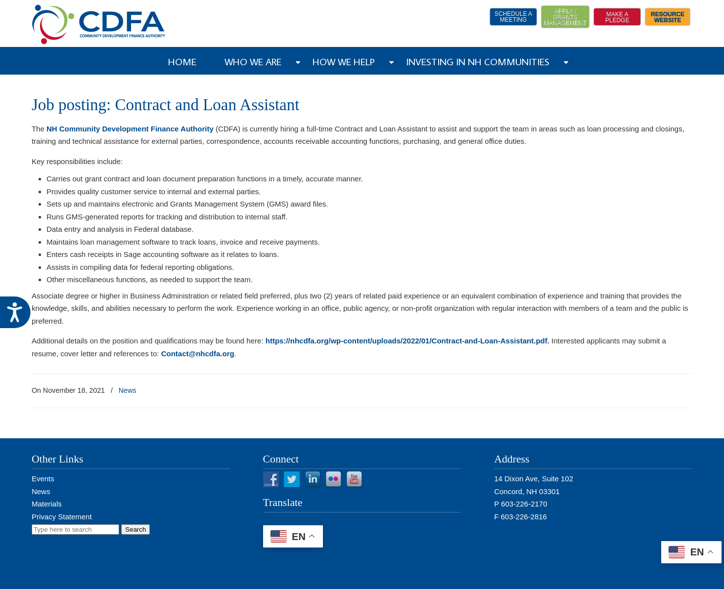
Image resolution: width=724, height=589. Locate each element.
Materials (47, 504)
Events (43, 478)
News (127, 390)
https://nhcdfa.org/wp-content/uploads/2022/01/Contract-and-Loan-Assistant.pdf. (407, 341)
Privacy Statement (62, 516)
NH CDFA (99, 24)
